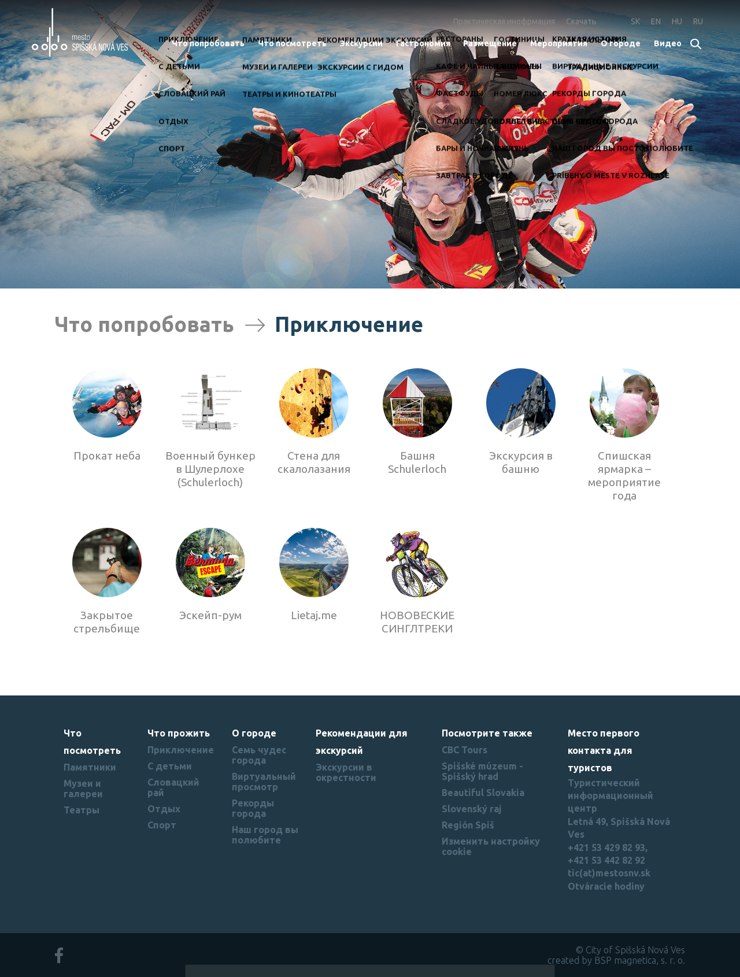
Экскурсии (361, 43)
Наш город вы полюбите (265, 834)
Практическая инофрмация (504, 21)
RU (698, 21)
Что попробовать (208, 43)
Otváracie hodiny (606, 886)
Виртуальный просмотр (264, 781)
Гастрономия (423, 43)
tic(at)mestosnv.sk (609, 873)
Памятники (90, 767)
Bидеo (668, 43)
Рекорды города (253, 808)
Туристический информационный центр (610, 796)
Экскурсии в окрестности (346, 772)
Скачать (581, 21)
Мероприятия (558, 43)
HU (677, 21)
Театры (81, 810)
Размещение (490, 43)
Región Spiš (468, 825)
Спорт (161, 825)
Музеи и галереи (83, 788)
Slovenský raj (472, 809)
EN (656, 21)
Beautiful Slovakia (483, 792)
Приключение (180, 750)
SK (635, 21)
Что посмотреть (292, 43)
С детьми (169, 766)
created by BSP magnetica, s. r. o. (616, 960)
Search (696, 45)
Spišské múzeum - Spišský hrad (482, 771)
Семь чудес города (259, 755)
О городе (621, 43)
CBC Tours (464, 750)
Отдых (163, 809)
